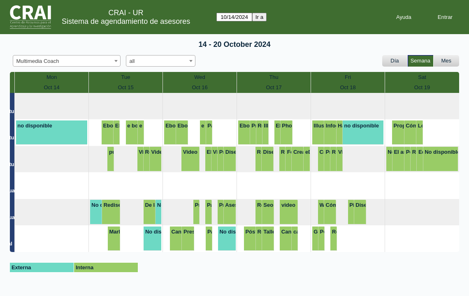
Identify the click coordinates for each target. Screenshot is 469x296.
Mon (51, 77)
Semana (420, 61)
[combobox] (67, 61)
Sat (422, 77)
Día (394, 61)
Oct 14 (51, 87)
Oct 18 (347, 87)
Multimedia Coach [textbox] (37, 61)
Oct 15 (125, 87)
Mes (446, 61)
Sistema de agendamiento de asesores (126, 21)
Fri (348, 77)
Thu (273, 77)
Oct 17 (273, 87)
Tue (125, 77)
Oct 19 (422, 87)
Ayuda (403, 17)
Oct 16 (199, 87)
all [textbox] (132, 61)
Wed (199, 77)
